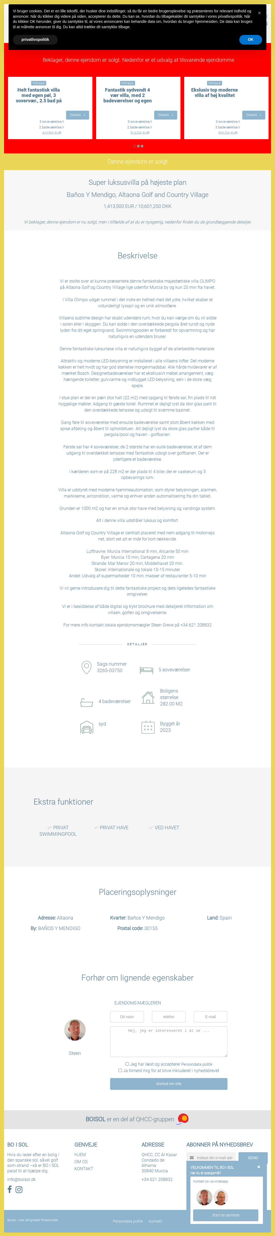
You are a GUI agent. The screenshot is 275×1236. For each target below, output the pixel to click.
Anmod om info (169, 1083)
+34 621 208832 (157, 1178)
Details (77, 115)
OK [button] (251, 39)
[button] (259, 13)
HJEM (80, 1154)
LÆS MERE (50, 132)
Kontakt (155, 1221)
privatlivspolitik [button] (35, 39)
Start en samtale (226, 1215)
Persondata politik (197, 1064)
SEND (253, 1157)
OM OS (81, 1161)
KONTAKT (83, 1168)
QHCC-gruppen (155, 1118)
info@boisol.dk (21, 1178)
